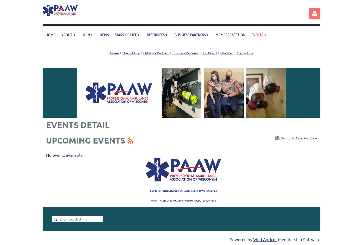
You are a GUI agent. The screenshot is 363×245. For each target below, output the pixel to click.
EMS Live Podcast (156, 53)
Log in (314, 13)
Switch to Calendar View (299, 138)
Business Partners (185, 53)
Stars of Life (131, 53)
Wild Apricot (265, 239)
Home (114, 53)
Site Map (226, 53)
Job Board (209, 53)
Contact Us (245, 53)
